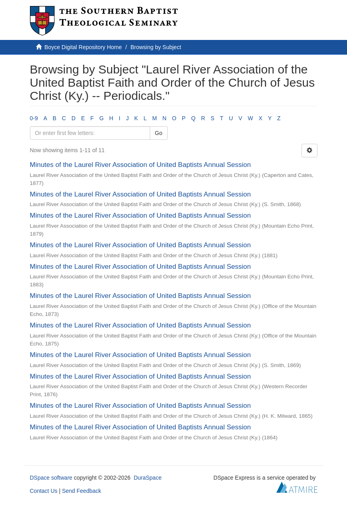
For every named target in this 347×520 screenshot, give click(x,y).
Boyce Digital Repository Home (83, 47)
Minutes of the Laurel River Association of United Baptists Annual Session (140, 165)
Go (159, 133)
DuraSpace (148, 477)
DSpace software (51, 477)
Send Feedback (81, 491)
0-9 (34, 118)
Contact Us (44, 491)
